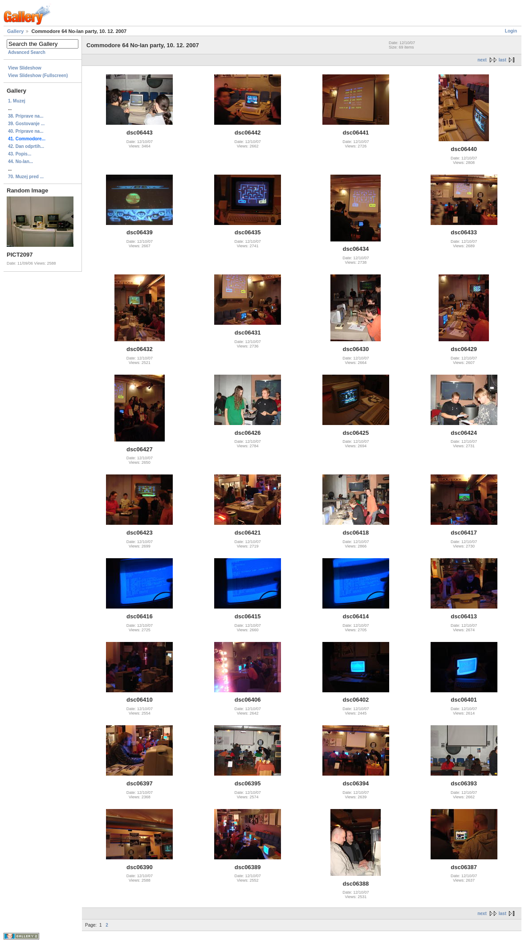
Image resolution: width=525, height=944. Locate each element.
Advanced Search (26, 52)
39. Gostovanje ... (26, 123)
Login (511, 31)
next (482, 59)
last (502, 59)
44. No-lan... (20, 161)
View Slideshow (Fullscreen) (38, 75)
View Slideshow (24, 67)
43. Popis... (19, 153)
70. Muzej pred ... (26, 176)
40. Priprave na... (26, 131)
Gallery (15, 31)
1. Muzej (16, 100)
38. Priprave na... (26, 116)
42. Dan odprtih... (26, 146)
